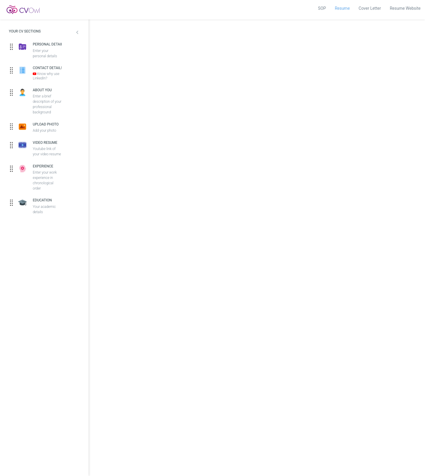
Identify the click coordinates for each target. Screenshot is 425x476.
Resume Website (405, 8)
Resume (342, 8)
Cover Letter (370, 8)
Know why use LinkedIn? (46, 76)
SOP (322, 8)
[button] (77, 33)
